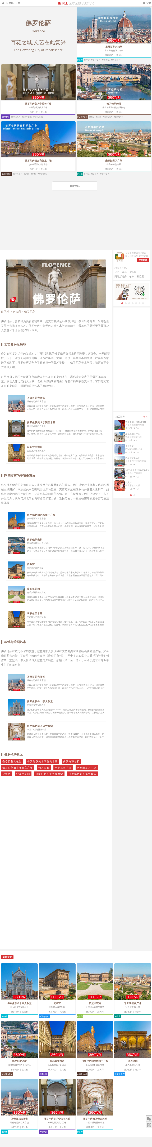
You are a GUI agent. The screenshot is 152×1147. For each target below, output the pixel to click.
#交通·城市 (82, 116)
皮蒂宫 (31, 564)
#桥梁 (91, 116)
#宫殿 (26, 173)
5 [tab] (136, 303)
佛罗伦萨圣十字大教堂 (40, 701)
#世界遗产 (116, 59)
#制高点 (95, 173)
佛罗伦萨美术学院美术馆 (38, 103)
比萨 (116, 272)
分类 (17, 3)
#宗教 (80, 59)
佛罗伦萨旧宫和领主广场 (38, 160)
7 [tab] (143, 303)
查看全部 (75, 186)
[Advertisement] (76, 224)
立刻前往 (143, 259)
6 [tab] (139, 303)
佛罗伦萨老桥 (114, 103)
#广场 (33, 173)
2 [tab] (125, 303)
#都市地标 (6, 173)
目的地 (9, 3)
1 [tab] (122, 303)
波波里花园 (33, 588)
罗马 (124, 272)
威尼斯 (133, 272)
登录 (148, 3)
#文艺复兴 (96, 59)
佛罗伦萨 (109, 55)
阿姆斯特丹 (120, 276)
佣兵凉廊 (43, 767)
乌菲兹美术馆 (35, 447)
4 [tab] (132, 303)
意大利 (119, 55)
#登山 (80, 173)
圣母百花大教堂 (113, 46)
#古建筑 (106, 59)
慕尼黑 (140, 276)
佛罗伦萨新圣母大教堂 (40, 726)
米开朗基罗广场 (113, 160)
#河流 (98, 116)
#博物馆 (5, 116)
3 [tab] (129, 303)
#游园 (80, 1016)
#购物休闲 (118, 116)
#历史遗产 (15, 116)
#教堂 (87, 59)
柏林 (131, 276)
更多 (145, 416)
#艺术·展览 (27, 116)
